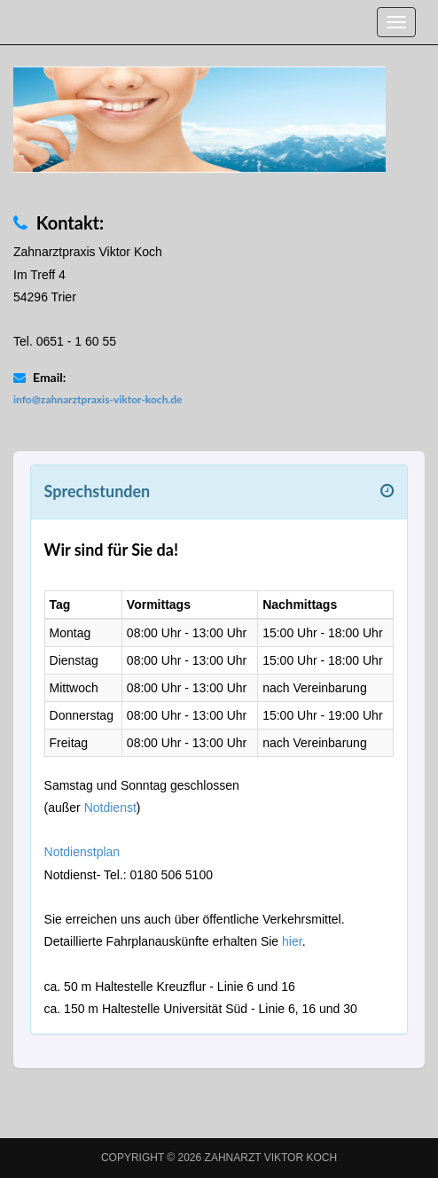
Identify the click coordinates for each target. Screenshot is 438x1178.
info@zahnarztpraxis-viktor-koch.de (97, 399)
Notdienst (110, 807)
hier (292, 941)
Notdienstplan (82, 852)
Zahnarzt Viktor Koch (271, 1157)
